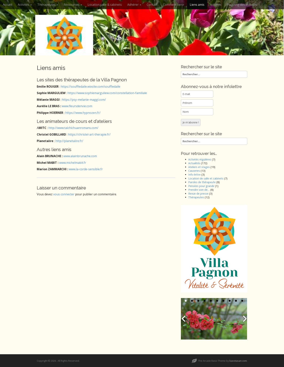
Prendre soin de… (199, 189)
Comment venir (173, 5)
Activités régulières (199, 159)
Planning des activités (242, 5)
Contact (152, 5)
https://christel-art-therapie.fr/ (89, 134)
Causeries (194, 170)
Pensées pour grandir (201, 186)
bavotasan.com (238, 360)
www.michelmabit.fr (72, 163)
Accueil (7, 5)
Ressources (73, 5)
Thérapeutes (47, 5)
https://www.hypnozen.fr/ (83, 113)
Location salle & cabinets (105, 5)
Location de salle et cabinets (205, 178)
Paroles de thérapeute (202, 182)
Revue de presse (198, 193)
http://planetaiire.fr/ (69, 141)
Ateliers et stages (199, 167)
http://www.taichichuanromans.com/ (73, 128)
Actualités (194, 163)
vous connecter (63, 194)
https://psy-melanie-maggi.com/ (84, 100)
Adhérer (134, 5)
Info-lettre (194, 174)
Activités (25, 5)
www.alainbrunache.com (80, 156)
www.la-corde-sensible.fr (86, 169)
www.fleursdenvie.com (77, 106)
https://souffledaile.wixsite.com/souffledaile (90, 86)
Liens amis (197, 5)
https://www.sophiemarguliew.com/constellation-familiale (107, 93)
